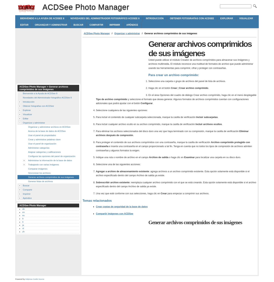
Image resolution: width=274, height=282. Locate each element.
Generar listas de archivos (40, 181)
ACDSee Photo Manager (26, 8)
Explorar (226, 18)
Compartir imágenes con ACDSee (114, 213)
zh (23, 231)
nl (23, 228)
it (22, 222)
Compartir (96, 25)
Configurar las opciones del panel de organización (51, 156)
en (23, 212)
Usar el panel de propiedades (42, 135)
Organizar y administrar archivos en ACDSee (49, 127)
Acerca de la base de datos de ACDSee (47, 131)
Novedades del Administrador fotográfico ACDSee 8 (105, 18)
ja (23, 225)
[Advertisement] (115, 66)
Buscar (78, 25)
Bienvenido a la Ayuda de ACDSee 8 (42, 18)
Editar (24, 25)
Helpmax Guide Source (34, 279)
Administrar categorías (38, 148)
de (23, 209)
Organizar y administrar (51, 25)
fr (23, 218)
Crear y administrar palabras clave (44, 139)
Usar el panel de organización (42, 144)
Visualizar (246, 18)
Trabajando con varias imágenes (43, 164)
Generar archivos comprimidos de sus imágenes (51, 177)
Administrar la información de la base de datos (50, 160)
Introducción (154, 18)
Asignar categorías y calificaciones (44, 152)
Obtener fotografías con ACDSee (192, 18)
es (23, 215)
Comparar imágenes (37, 169)
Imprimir (114, 25)
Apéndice (132, 25)
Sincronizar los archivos (39, 173)
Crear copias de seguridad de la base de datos (122, 206)
